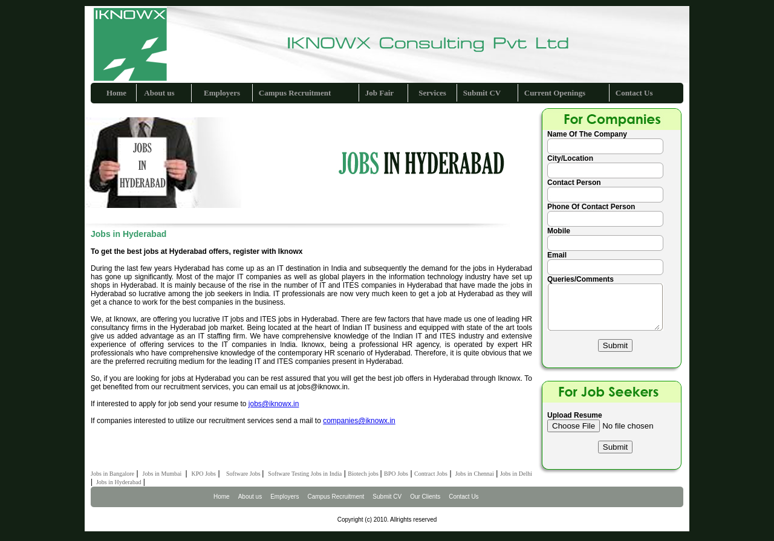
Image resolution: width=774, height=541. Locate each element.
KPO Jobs (204, 473)
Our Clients (425, 496)
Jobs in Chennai (474, 473)
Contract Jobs (430, 473)
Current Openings (554, 92)
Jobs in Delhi (516, 473)
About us (159, 92)
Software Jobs (244, 473)
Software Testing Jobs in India (305, 473)
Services (432, 92)
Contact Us (634, 92)
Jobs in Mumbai (163, 473)
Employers (222, 92)
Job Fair (379, 92)
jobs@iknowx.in (274, 404)
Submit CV (482, 92)
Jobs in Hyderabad (117, 482)
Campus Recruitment (295, 92)
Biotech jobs (364, 473)
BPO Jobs (396, 473)
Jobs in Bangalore (112, 473)
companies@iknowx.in (359, 420)
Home (116, 92)
